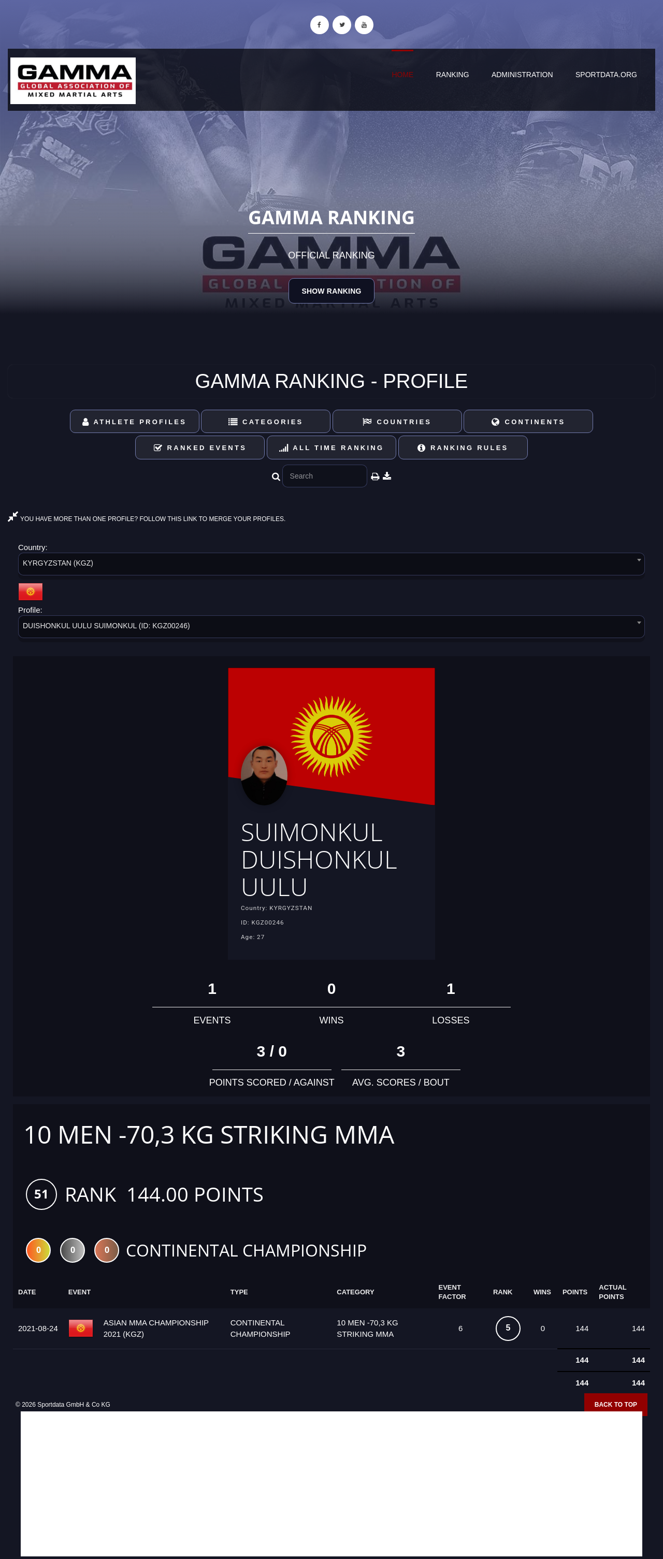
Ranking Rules (463, 448)
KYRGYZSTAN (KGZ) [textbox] (58, 563)
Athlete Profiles (134, 422)
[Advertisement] (331, 1483)
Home (402, 74)
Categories (266, 422)
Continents (528, 422)
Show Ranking (331, 291)
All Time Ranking (331, 448)
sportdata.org (606, 74)
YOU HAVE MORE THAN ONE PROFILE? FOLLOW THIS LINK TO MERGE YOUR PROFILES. (146, 519)
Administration (522, 74)
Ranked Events (200, 448)
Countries (397, 422)
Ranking (452, 74)
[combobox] (331, 566)
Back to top (616, 1404)
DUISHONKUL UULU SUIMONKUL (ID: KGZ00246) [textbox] (106, 626)
